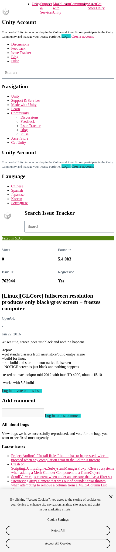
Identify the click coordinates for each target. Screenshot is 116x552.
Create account (83, 36)
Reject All (58, 530)
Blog (14, 57)
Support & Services (25, 100)
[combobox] (58, 72)
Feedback (18, 48)
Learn (65, 4)
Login (65, 36)
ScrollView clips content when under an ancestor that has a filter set (61, 478)
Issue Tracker (21, 53)
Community (79, 4)
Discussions (20, 44)
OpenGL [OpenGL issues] (8, 318)
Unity (36, 4)
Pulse (15, 61)
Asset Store (19, 138)
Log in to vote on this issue (22, 391)
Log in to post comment (67, 417)
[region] (58, 520)
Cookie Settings (57, 519)
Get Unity (100, 6)
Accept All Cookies (58, 543)
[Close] (111, 497)
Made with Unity (57, 8)
